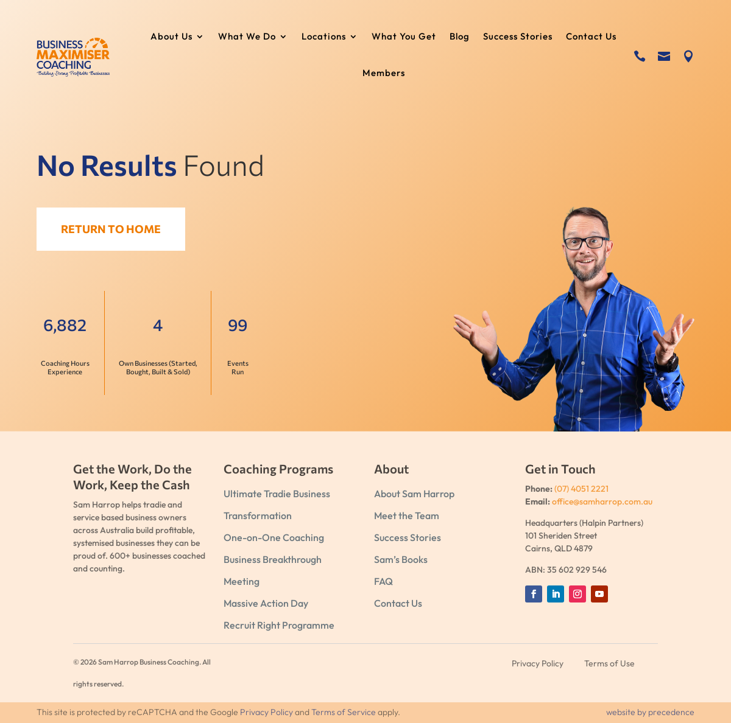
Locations (324, 37)
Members (383, 74)
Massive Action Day (266, 603)
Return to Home (116, 229)
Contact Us (591, 37)
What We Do (247, 37)
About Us (171, 37)
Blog (460, 37)
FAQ (383, 581)
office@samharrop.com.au (602, 501)
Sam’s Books (401, 559)
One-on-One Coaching (274, 537)
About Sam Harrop (414, 493)
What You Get (404, 37)
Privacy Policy (266, 712)
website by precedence (650, 712)
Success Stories (518, 37)
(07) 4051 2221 (581, 488)
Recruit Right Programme (279, 625)
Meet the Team (406, 515)
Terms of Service (343, 712)
